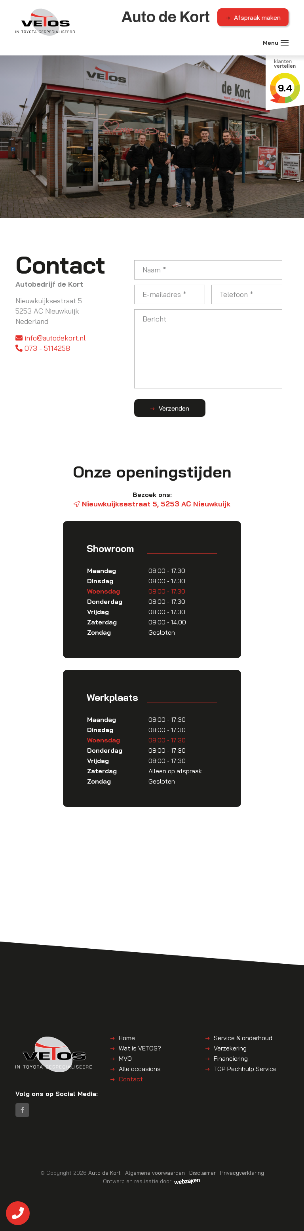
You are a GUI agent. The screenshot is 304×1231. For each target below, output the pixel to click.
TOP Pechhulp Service (245, 1069)
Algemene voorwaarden (155, 1172)
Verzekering (230, 1048)
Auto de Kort (104, 1172)
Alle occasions (140, 1069)
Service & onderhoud (243, 1038)
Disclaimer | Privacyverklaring (226, 1172)
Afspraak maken (257, 17)
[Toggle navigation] (285, 42)
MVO (125, 1058)
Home (127, 1038)
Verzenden (174, 408)
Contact (131, 1079)
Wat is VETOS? (140, 1048)
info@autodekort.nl (50, 337)
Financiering (231, 1058)
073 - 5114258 (42, 348)
